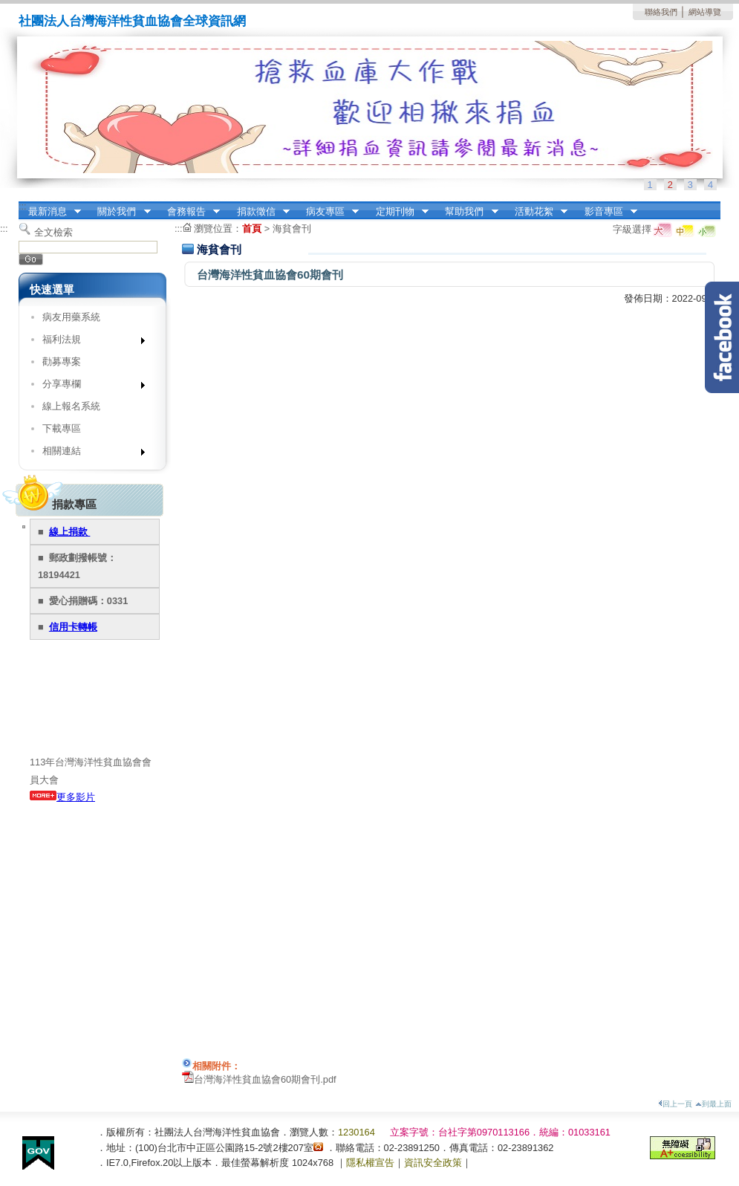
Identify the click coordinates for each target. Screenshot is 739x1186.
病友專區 (327, 212)
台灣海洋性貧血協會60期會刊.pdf (265, 1079)
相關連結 (88, 453)
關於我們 (119, 212)
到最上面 (713, 1104)
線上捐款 (70, 531)
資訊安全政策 (433, 1162)
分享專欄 (88, 386)
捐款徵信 (258, 212)
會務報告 (188, 212)
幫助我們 (467, 212)
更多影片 (62, 797)
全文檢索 (53, 232)
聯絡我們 (661, 11)
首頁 (251, 228)
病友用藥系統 (71, 317)
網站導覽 (704, 11)
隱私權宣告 (370, 1162)
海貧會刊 (292, 228)
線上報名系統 (71, 406)
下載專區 (61, 428)
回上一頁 (675, 1104)
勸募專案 (61, 361)
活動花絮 (536, 212)
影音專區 (606, 212)
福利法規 (88, 342)
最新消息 (50, 212)
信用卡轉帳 (73, 626)
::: (23, 206)
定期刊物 (397, 212)
